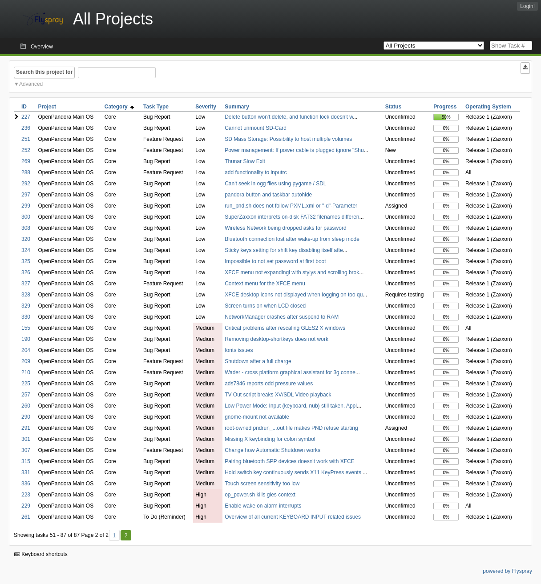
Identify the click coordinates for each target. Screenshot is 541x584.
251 (25, 139)
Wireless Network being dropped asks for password (285, 228)
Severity (205, 107)
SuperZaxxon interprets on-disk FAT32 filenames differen (292, 217)
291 (25, 428)
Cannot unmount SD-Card (256, 128)
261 (25, 517)
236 (25, 128)
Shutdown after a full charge (258, 361)
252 (25, 150)
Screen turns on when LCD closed (265, 306)
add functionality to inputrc (256, 172)
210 (25, 372)
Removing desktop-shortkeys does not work (276, 339)
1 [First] (114, 535)
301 (25, 439)
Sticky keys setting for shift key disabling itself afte (284, 250)
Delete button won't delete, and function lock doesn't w (289, 117)
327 (25, 283)
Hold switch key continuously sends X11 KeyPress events (294, 472)
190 (25, 339)
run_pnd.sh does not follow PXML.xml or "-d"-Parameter (291, 206)
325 (25, 261)
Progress (444, 107)
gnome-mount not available (257, 417)
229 (25, 506)
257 (25, 395)
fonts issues (239, 350)
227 (25, 117)
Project (47, 107)
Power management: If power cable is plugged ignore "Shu (294, 150)
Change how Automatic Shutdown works (272, 450)
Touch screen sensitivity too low (262, 483)
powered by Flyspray (507, 571)
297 (25, 195)
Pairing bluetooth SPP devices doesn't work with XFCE (290, 461)
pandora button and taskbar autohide (268, 195)
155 (25, 328)
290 (25, 417)
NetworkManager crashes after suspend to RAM (282, 317)
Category (119, 107)
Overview (42, 47)
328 (25, 295)
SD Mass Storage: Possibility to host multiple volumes (288, 139)
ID (24, 107)
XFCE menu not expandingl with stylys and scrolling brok (292, 272)
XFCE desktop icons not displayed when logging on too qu (294, 295)
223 (25, 495)
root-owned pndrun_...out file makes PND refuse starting (291, 428)
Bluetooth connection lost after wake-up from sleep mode (292, 239)
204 (25, 350)
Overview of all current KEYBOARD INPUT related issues (293, 517)
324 (25, 250)
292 (25, 183)
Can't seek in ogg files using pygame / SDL (275, 183)
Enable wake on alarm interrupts (263, 506)
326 (25, 272)
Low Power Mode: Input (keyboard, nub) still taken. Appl (291, 406)
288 (25, 172)
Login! (527, 6)
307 (25, 450)
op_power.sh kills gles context (260, 495)
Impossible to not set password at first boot (275, 261)
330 (25, 317)
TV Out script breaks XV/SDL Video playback (278, 395)
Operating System (488, 107)
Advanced (31, 84)
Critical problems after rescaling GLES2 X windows (285, 328)
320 (25, 239)
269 (25, 161)
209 (25, 361)
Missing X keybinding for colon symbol (270, 439)
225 (25, 383)
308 (25, 228)
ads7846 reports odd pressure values (269, 383)
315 (25, 461)
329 (25, 306)
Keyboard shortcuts (41, 554)
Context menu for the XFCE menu (265, 283)
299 (25, 206)
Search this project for (44, 72)
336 (25, 483)
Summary (237, 107)
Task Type (156, 107)
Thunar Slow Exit (245, 161)
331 (25, 472)
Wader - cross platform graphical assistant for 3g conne (290, 372)
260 (25, 406)
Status (393, 107)
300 (25, 217)
